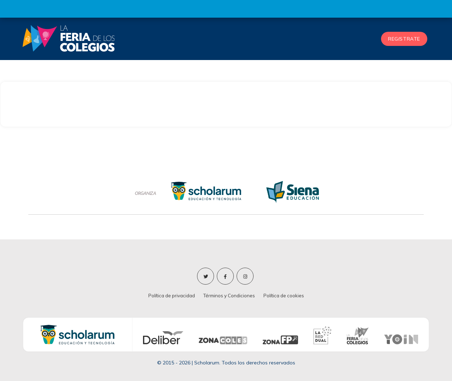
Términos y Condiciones (229, 295)
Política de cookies (283, 295)
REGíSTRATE (404, 39)
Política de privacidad (171, 295)
